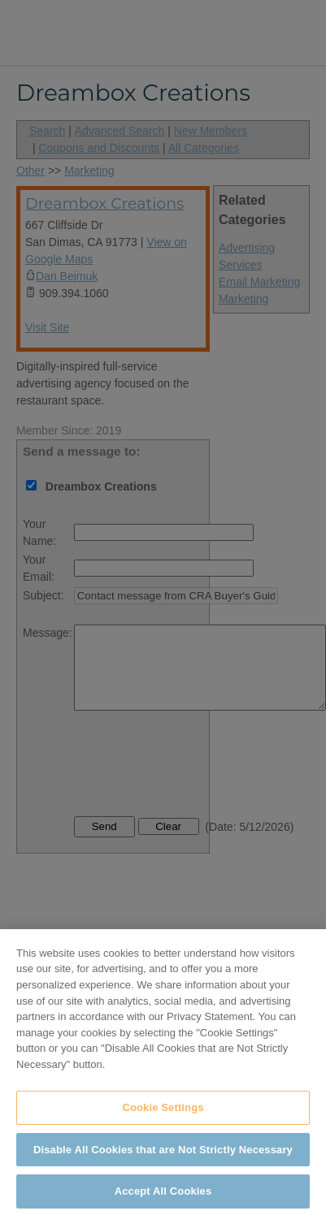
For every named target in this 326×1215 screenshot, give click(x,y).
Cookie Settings (162, 1111)
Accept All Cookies (163, 1196)
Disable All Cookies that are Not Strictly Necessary (163, 1154)
